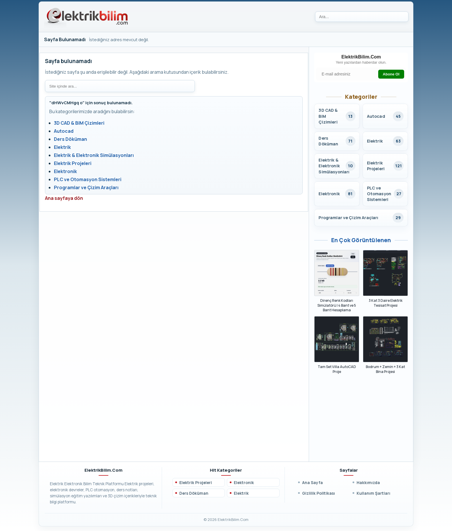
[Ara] (361, 17)
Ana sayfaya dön (64, 198)
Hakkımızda (368, 483)
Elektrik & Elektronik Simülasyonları (94, 155)
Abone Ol (390, 74)
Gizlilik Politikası (318, 494)
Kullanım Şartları (373, 494)
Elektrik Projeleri (72, 163)
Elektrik (62, 147)
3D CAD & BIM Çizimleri (79, 123)
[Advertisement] (361, 422)
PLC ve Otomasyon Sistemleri (87, 179)
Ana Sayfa (312, 483)
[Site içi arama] (120, 86)
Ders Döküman (70, 139)
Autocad (64, 131)
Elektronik (65, 171)
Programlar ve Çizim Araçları (86, 187)
